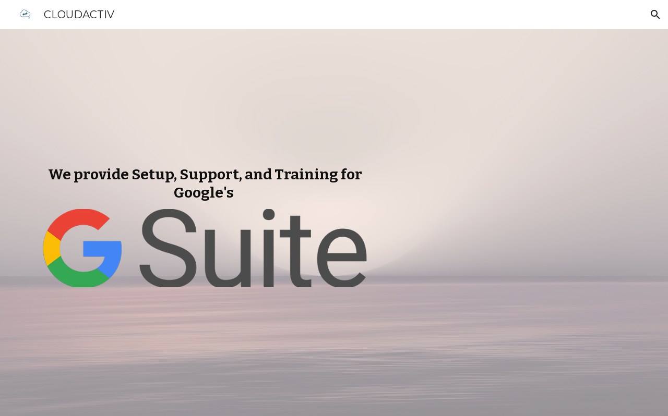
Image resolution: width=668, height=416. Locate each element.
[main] (205, 183)
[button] (655, 14)
